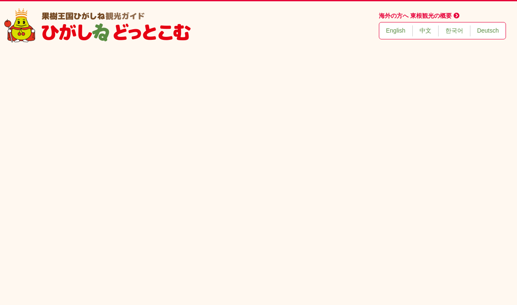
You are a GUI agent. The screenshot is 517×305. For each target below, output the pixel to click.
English (396, 30)
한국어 (454, 30)
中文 (425, 30)
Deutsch (488, 30)
